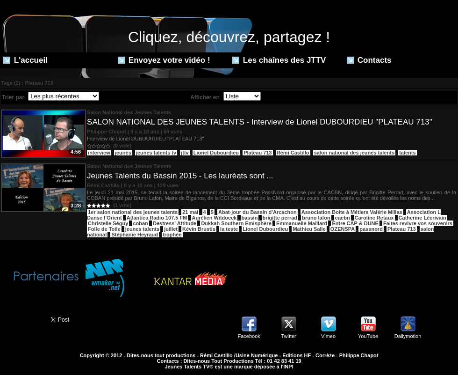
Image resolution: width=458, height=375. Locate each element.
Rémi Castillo (293, 152)
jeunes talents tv (156, 152)
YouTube (368, 336)
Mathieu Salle (309, 229)
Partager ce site (21, 319)
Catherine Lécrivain (422, 218)
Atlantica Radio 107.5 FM (157, 218)
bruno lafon (316, 218)
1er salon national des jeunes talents (133, 212)
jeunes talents (142, 229)
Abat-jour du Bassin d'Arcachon (257, 212)
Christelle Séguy (108, 223)
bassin (250, 218)
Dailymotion (407, 336)
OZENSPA (342, 229)
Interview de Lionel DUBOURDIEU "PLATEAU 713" (145, 138)
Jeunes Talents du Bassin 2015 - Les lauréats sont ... (180, 175)
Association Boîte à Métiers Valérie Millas (351, 212)
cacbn (342, 218)
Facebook (248, 336)
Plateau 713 (257, 152)
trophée (172, 234)
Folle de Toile (104, 229)
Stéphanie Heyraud (134, 234)
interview (99, 152)
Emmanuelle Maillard (301, 223)
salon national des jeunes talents (354, 152)
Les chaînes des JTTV (279, 60)
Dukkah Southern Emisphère (236, 223)
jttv (185, 152)
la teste (229, 229)
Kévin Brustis (198, 229)
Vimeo (328, 336)
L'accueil (25, 60)
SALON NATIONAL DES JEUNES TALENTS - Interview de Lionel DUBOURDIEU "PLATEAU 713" (259, 122)
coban (140, 223)
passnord (371, 229)
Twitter (288, 336)
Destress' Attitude (174, 223)
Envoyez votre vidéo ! (164, 60)
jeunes (123, 152)
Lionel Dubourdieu (216, 152)
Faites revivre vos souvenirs (417, 223)
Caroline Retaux (374, 218)
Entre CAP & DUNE (355, 223)
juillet (171, 229)
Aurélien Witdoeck (214, 218)
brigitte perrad (280, 218)
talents (407, 152)
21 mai (190, 212)
